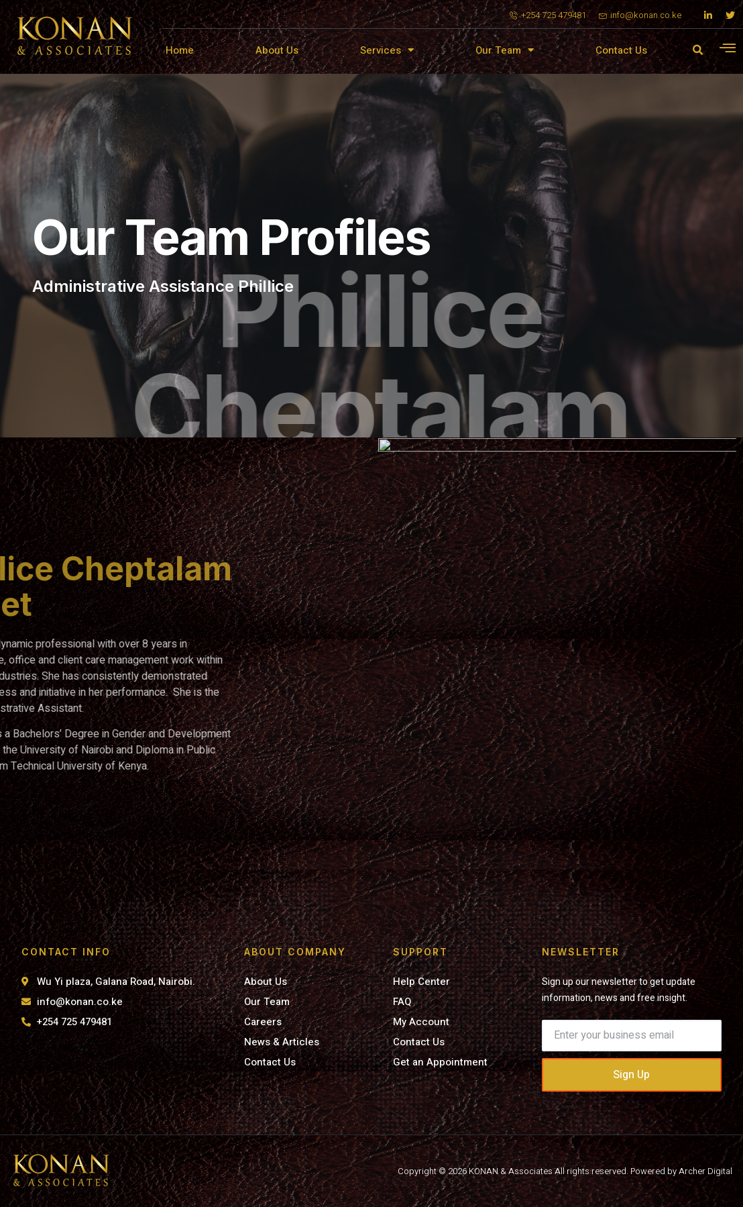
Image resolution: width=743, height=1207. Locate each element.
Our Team (504, 50)
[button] (697, 50)
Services (387, 50)
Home (180, 50)
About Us (276, 50)
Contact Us (621, 50)
